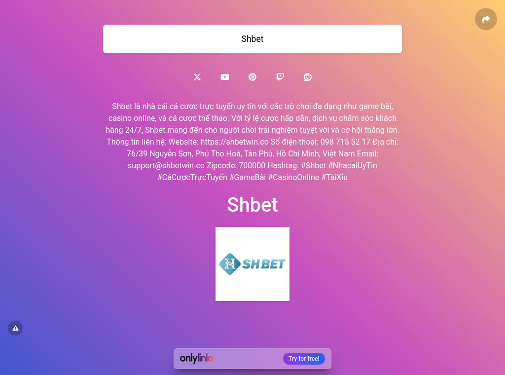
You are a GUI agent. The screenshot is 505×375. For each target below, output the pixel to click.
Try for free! (304, 358)
